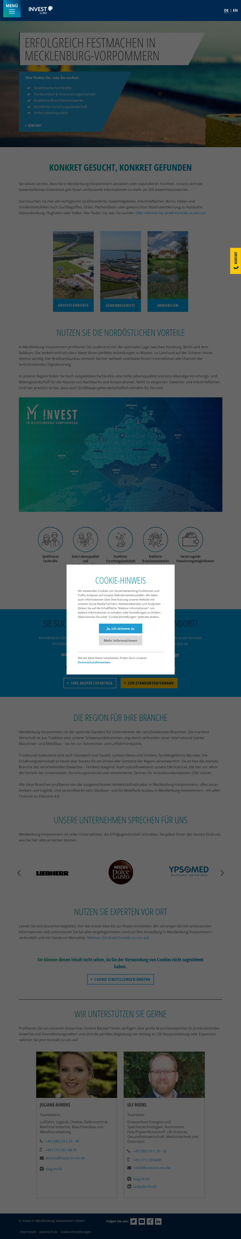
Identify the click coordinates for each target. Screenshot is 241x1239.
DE (226, 10)
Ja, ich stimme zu (120, 628)
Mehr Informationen (120, 640)
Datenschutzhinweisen (94, 662)
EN (235, 10)
